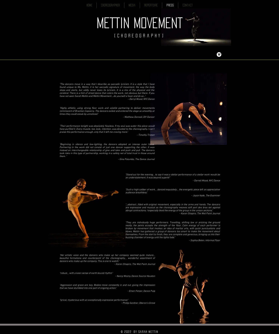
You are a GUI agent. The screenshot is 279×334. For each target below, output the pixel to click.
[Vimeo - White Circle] (219, 54)
